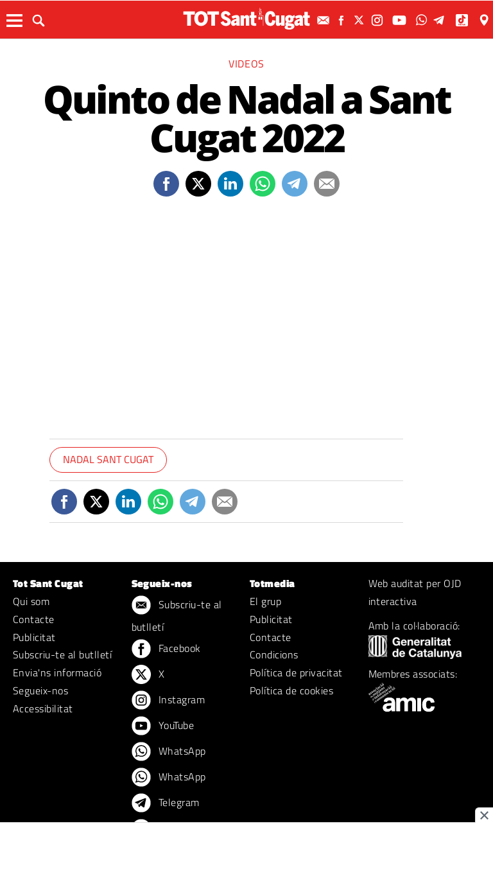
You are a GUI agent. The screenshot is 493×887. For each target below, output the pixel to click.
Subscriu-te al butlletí (62, 654)
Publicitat (34, 637)
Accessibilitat (43, 708)
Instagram (168, 701)
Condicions (274, 654)
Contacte (34, 619)
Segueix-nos (40, 690)
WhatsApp (169, 752)
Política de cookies (291, 690)
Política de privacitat (296, 672)
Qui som (31, 601)
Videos (246, 63)
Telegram (166, 803)
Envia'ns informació (57, 672)
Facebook (166, 649)
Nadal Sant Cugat (108, 459)
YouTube (163, 726)
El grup (265, 601)
